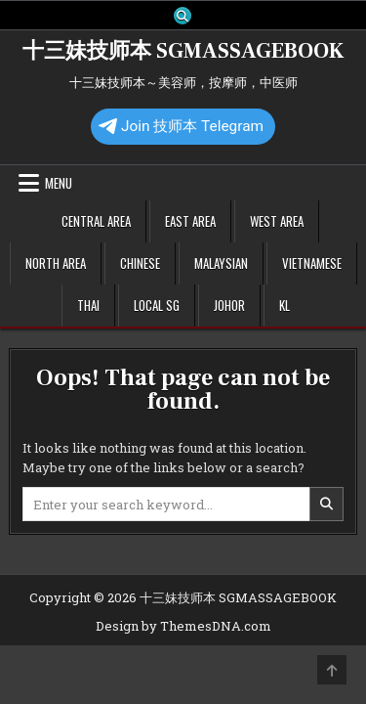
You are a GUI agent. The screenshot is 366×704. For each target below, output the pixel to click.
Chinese (140, 263)
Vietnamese (312, 263)
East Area (190, 221)
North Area (55, 263)
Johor (229, 305)
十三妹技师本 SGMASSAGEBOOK (183, 51)
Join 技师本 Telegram (181, 126)
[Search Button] (182, 15)
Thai (88, 305)
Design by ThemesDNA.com (183, 626)
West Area (277, 221)
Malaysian (221, 263)
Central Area (96, 221)
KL (284, 305)
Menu (58, 183)
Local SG (157, 305)
